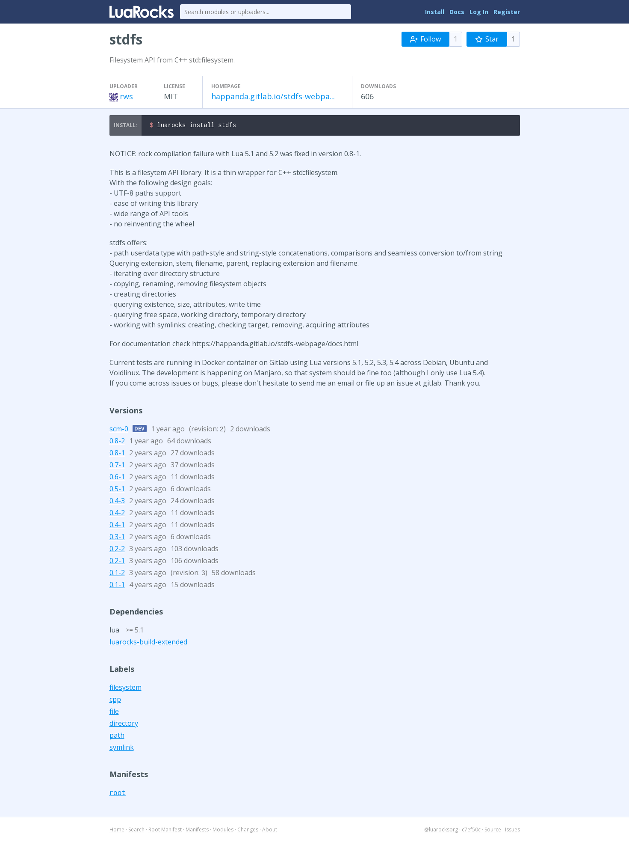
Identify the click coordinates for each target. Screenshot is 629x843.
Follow (425, 39)
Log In (479, 12)
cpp (115, 700)
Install (434, 12)
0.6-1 (117, 478)
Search (136, 830)
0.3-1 (117, 538)
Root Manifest (165, 830)
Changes (247, 830)
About (269, 830)
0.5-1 (117, 490)
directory (123, 724)
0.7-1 (117, 466)
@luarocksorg (441, 830)
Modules (223, 830)
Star (487, 39)
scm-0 (118, 430)
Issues (512, 830)
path (116, 736)
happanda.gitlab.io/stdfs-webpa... (273, 96)
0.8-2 (117, 442)
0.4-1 (117, 526)
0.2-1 (117, 562)
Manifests (197, 830)
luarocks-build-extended (148, 643)
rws (126, 96)
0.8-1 (117, 454)
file (114, 712)
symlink (121, 748)
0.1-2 (117, 574)
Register (506, 12)
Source (492, 830)
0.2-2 (117, 550)
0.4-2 (117, 514)
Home (116, 830)
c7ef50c (472, 830)
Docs (456, 12)
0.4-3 (117, 502)
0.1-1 (117, 586)
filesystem (125, 688)
